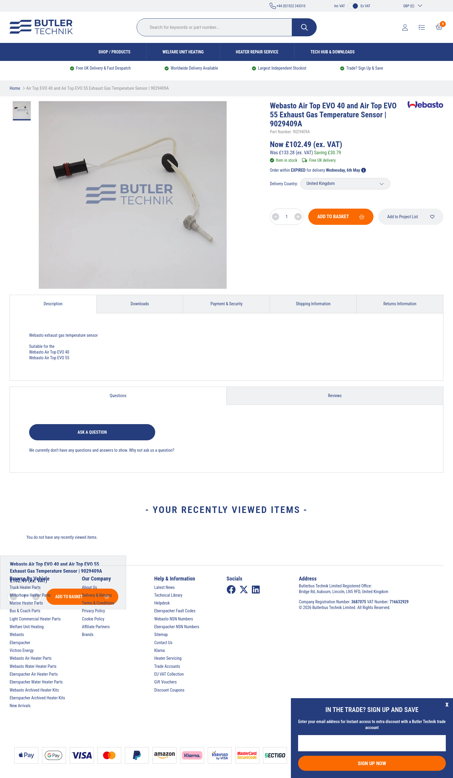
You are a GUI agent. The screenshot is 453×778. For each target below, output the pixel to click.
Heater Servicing (168, 658)
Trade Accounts (167, 666)
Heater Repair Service (257, 52)
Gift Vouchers (165, 682)
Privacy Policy (93, 610)
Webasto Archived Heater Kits (34, 690)
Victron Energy (22, 650)
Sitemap (161, 634)
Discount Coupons (169, 690)
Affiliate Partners (96, 626)
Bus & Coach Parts (25, 610)
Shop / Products (114, 52)
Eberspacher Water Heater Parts (36, 682)
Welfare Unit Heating (183, 52)
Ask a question (92, 432)
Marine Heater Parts (26, 603)
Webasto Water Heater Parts (33, 666)
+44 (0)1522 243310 (288, 6)
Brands (87, 634)
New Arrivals (20, 705)
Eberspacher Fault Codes (174, 610)
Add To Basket (340, 216)
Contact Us (163, 642)
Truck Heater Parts (25, 587)
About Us (89, 587)
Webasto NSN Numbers (173, 619)
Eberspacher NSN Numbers (176, 626)
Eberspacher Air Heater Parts (34, 674)
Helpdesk (162, 603)
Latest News (164, 587)
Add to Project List (410, 216)
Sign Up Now (372, 763)
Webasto (17, 634)
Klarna (159, 650)
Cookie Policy (93, 619)
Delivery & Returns (97, 595)
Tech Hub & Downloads (332, 52)
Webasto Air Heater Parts (31, 658)
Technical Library (168, 595)
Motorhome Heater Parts (30, 595)
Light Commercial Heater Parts (35, 619)
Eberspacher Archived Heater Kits (37, 697)
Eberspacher (20, 642)
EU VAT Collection (169, 674)
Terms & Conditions (98, 603)
